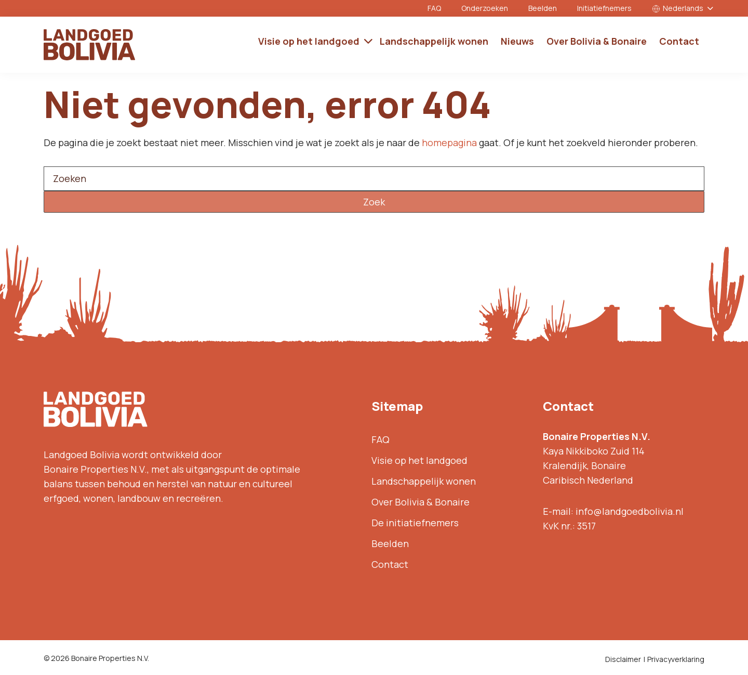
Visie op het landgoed (419, 460)
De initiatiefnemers (415, 522)
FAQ (434, 8)
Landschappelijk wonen (423, 481)
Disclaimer (623, 659)
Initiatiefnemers (604, 8)
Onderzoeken (484, 8)
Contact (389, 564)
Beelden (542, 8)
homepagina (449, 142)
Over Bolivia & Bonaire (420, 502)
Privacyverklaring (675, 659)
